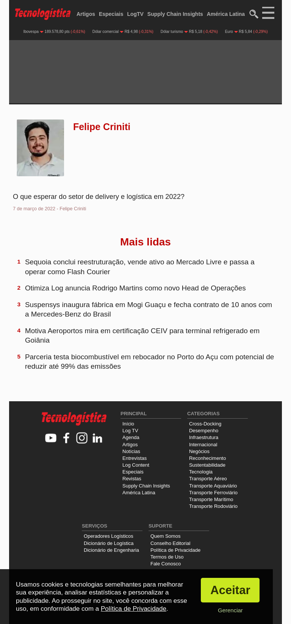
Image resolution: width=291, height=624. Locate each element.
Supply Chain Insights (175, 14)
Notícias (131, 451)
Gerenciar (230, 610)
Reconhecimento (207, 458)
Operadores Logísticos (108, 536)
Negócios (199, 451)
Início (128, 424)
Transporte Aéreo (208, 478)
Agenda (130, 437)
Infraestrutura (203, 437)
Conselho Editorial (170, 543)
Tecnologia (201, 472)
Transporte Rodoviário (213, 506)
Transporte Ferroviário (213, 492)
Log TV (130, 430)
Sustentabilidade (207, 465)
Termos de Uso (166, 557)
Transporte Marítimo (211, 499)
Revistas (131, 478)
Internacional (203, 444)
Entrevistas (134, 458)
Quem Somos (165, 536)
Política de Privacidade (175, 550)
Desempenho (203, 430)
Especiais (111, 14)
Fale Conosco (165, 564)
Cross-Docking (205, 424)
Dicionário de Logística (109, 543)
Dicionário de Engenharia (111, 550)
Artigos (86, 14)
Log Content (135, 465)
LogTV (135, 14)
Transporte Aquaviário (213, 486)
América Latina (226, 14)
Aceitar (230, 590)
